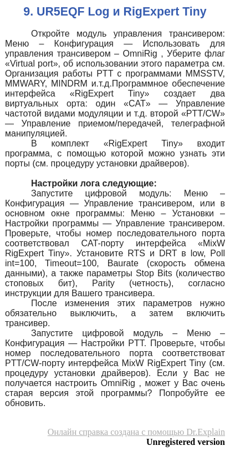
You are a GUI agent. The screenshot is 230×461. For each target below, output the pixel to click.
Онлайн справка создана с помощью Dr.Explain (136, 432)
